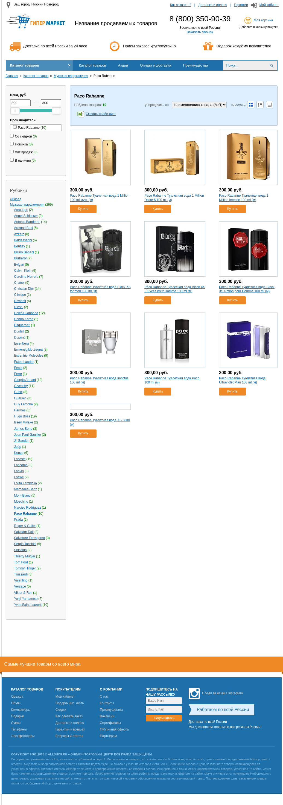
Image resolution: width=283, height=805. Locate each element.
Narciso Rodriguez (27, 507)
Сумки (16, 723)
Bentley (19, 246)
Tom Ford (21, 562)
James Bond (23, 429)
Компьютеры (21, 710)
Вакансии (107, 716)
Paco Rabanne (25, 513)
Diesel (18, 307)
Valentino (21, 580)
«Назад (15, 199)
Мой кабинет (269, 5)
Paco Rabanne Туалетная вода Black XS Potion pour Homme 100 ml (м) (247, 289)
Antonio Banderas (27, 222)
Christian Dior (24, 289)
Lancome (21, 465)
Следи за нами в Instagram (216, 693)
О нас (104, 696)
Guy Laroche (23, 404)
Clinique (20, 295)
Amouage (21, 210)
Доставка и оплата (213, 5)
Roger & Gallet (25, 526)
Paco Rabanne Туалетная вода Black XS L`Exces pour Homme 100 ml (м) (174, 289)
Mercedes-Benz (25, 489)
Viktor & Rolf (23, 593)
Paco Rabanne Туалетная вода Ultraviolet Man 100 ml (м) (242, 380)
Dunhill (19, 331)
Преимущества (195, 65)
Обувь (16, 703)
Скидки (61, 710)
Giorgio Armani (25, 380)
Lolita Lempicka (25, 483)
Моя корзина (263, 20)
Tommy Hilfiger (25, 568)
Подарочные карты (70, 703)
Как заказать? (180, 5)
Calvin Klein (22, 271)
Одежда (17, 696)
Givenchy (21, 386)
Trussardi (21, 574)
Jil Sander (21, 441)
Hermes (20, 410)
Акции (123, 65)
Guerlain (20, 398)
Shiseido (20, 550)
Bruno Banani (24, 252)
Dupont (19, 337)
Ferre (18, 374)
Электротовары (23, 736)
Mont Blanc (22, 495)
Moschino (21, 501)
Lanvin (19, 471)
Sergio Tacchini (25, 544)
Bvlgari (19, 265)
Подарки (17, 716)
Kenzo (19, 453)
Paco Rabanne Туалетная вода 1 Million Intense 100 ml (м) (243, 198)
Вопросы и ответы (69, 736)
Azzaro (19, 234)
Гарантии (241, 5)
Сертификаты (110, 723)
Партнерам (108, 736)
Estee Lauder (24, 362)
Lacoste (20, 459)
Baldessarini (23, 240)
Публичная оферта (114, 729)
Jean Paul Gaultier (27, 435)
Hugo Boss (22, 416)
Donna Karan (24, 319)
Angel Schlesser (26, 216)
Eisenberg (21, 343)
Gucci (18, 392)
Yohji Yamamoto (26, 599)
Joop (17, 447)
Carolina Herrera (26, 277)
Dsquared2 (22, 325)
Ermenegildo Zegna (28, 349)
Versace (20, 586)
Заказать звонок (200, 32)
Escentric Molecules (28, 355)
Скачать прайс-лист (101, 114)
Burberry (20, 258)
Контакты (107, 703)
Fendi (18, 368)
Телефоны (19, 729)
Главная (12, 76)
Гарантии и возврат (70, 729)
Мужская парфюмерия (71, 76)
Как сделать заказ (69, 716)
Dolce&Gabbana (26, 313)
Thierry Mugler (24, 556)
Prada (18, 520)
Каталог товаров (24, 65)
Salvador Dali (24, 532)
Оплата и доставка (155, 65)
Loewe (19, 477)
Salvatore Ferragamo (29, 538)
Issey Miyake (23, 422)
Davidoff (20, 301)
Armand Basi (23, 228)
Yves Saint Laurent (28, 605)
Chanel (19, 283)
